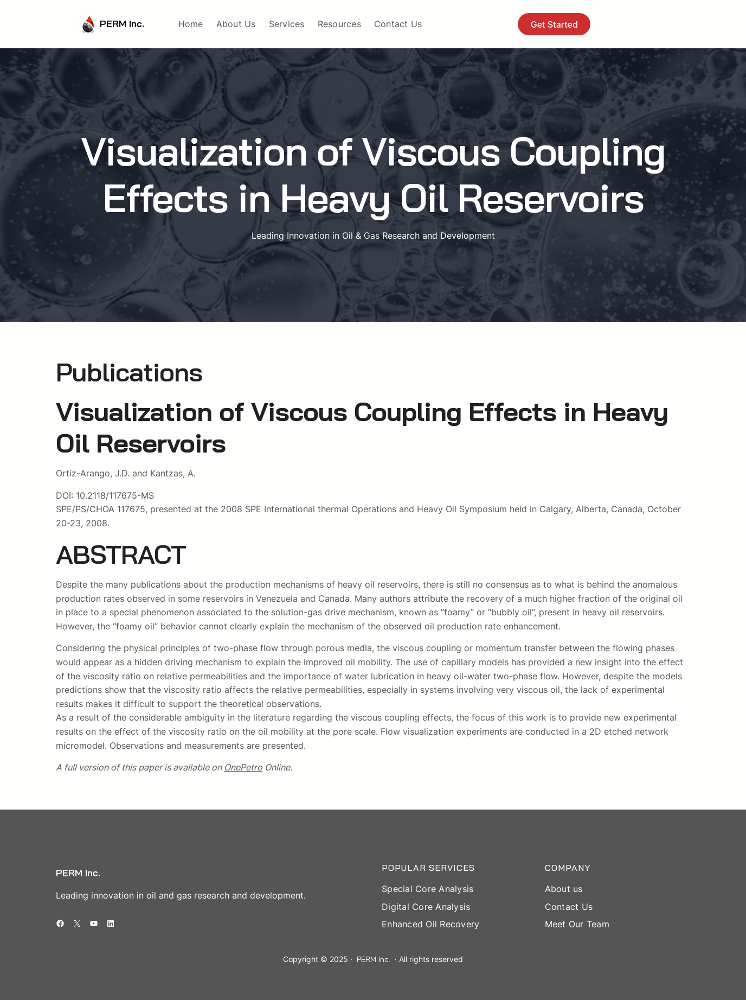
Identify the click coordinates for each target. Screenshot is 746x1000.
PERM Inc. (122, 23)
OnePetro (243, 767)
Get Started (554, 24)
